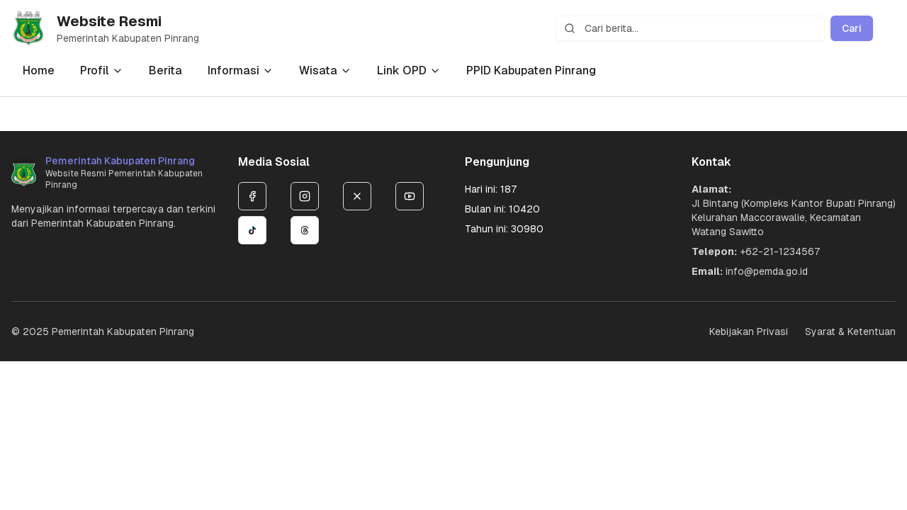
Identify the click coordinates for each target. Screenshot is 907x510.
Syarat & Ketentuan (850, 331)
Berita (165, 70)
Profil (101, 70)
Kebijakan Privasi (748, 331)
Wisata (325, 70)
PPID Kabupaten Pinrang (531, 70)
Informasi (241, 70)
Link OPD (409, 70)
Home (39, 70)
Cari (852, 28)
